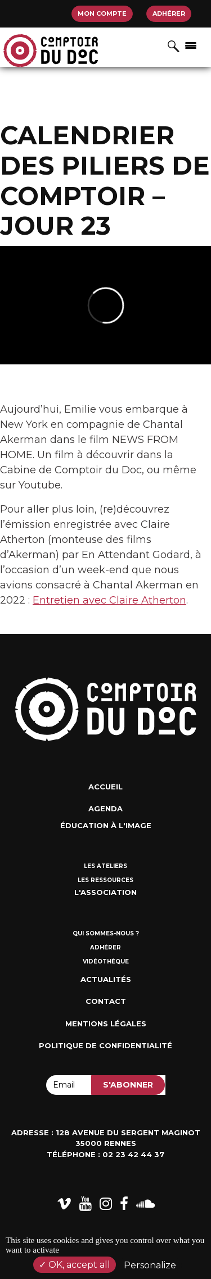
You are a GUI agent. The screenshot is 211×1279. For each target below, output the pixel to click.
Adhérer (168, 13)
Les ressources (105, 880)
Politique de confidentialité (105, 1045)
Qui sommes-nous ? (106, 933)
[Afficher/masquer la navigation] (191, 45)
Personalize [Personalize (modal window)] (150, 1265)
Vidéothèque (106, 961)
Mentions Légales (105, 1023)
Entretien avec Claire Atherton (109, 600)
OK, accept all (74, 1264)
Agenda (105, 808)
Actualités (105, 979)
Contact (106, 1001)
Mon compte (102, 13)
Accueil (105, 786)
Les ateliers (105, 866)
